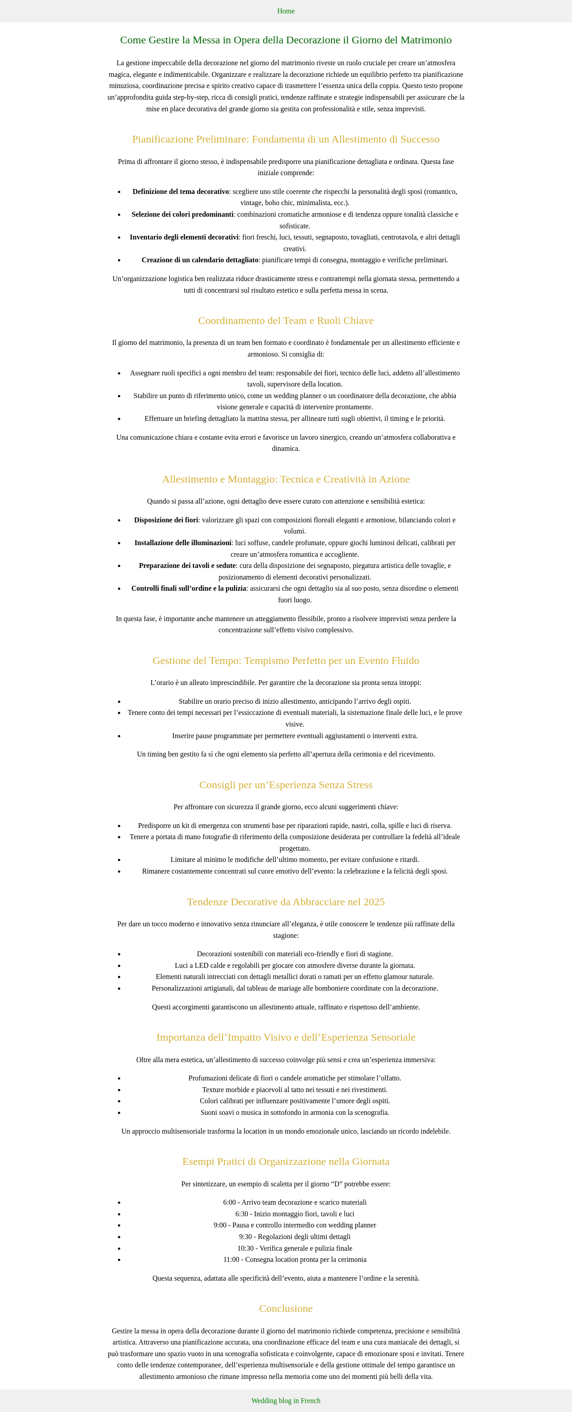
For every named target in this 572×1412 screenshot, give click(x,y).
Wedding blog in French (286, 1400)
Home (285, 11)
